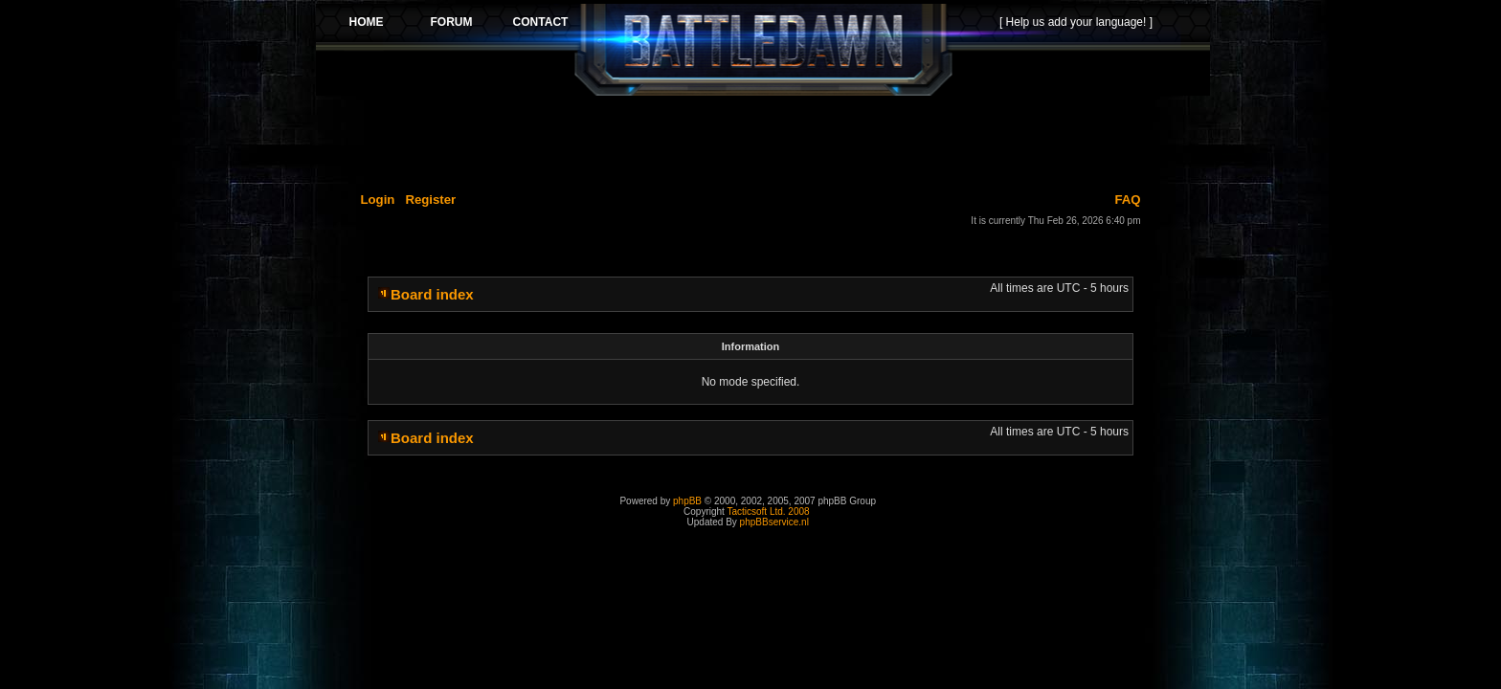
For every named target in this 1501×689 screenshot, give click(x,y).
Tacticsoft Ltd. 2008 (768, 511)
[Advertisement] (762, 141)
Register (430, 199)
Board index (432, 294)
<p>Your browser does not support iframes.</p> (763, 50)
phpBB (687, 501)
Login (378, 199)
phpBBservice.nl (774, 522)
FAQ (1127, 199)
